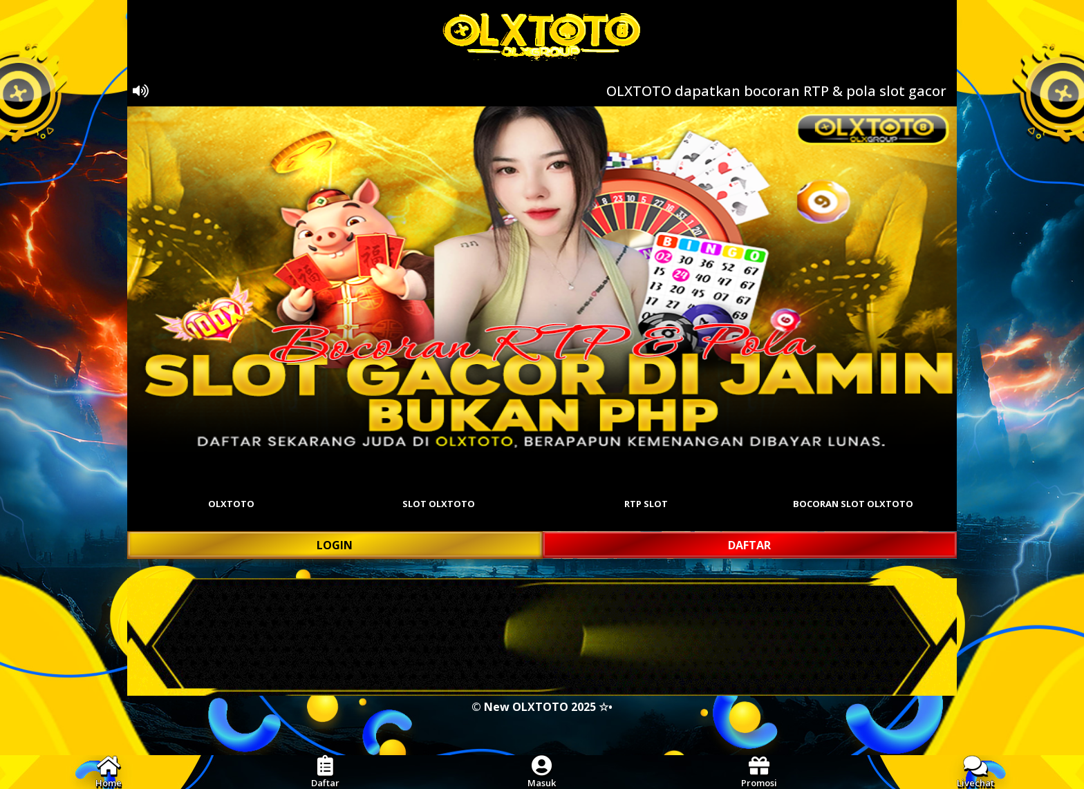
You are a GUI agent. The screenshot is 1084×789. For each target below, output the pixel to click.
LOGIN (335, 545)
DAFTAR (749, 545)
